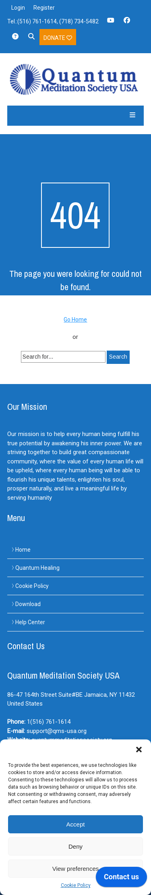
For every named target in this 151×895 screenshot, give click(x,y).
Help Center (30, 622)
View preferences (75, 868)
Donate (57, 38)
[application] (121, 879)
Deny (75, 846)
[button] (139, 749)
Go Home (75, 319)
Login (18, 7)
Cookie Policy (76, 885)
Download (28, 604)
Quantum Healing (37, 568)
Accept (75, 824)
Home (23, 549)
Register (44, 7)
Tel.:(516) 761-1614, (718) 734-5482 (53, 21)
